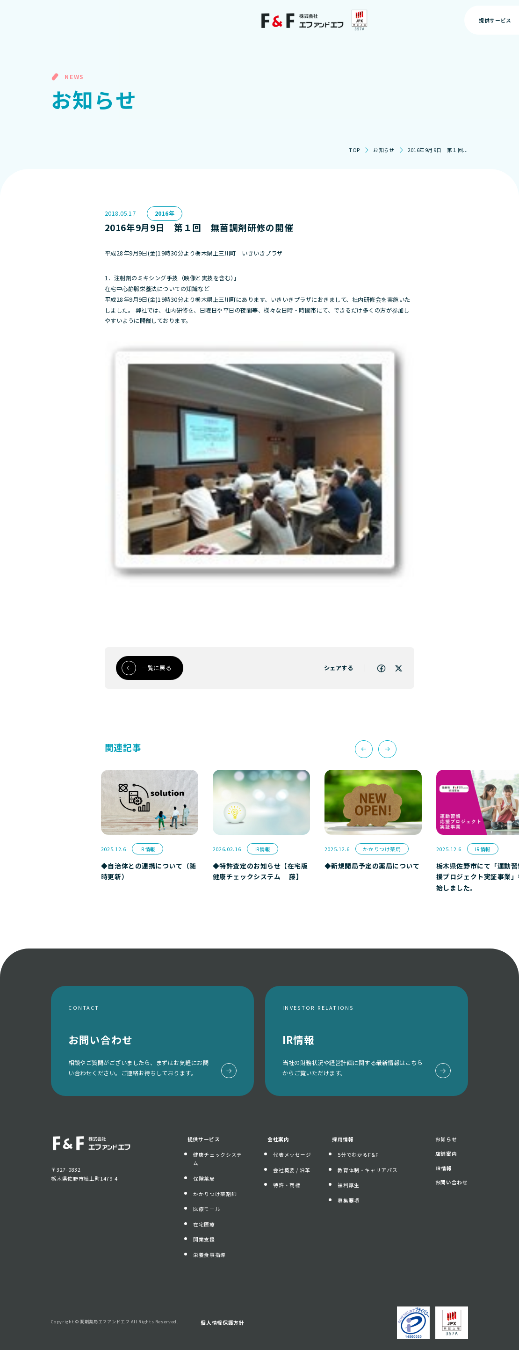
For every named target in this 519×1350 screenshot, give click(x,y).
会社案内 (278, 1139)
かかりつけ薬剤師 (215, 1193)
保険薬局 (204, 1178)
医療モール (206, 1208)
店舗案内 (446, 1153)
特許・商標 (286, 1185)
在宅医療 (204, 1224)
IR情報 (443, 1168)
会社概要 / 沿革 (291, 1170)
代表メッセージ (292, 1154)
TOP (354, 149)
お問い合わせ (467, 20)
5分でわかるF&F (358, 1154)
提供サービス (203, 1139)
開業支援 (204, 1239)
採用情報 (343, 1139)
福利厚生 (349, 1185)
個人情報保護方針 (222, 1322)
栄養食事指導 (209, 1254)
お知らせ (384, 149)
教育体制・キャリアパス (367, 1170)
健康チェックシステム (217, 1159)
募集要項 (349, 1200)
